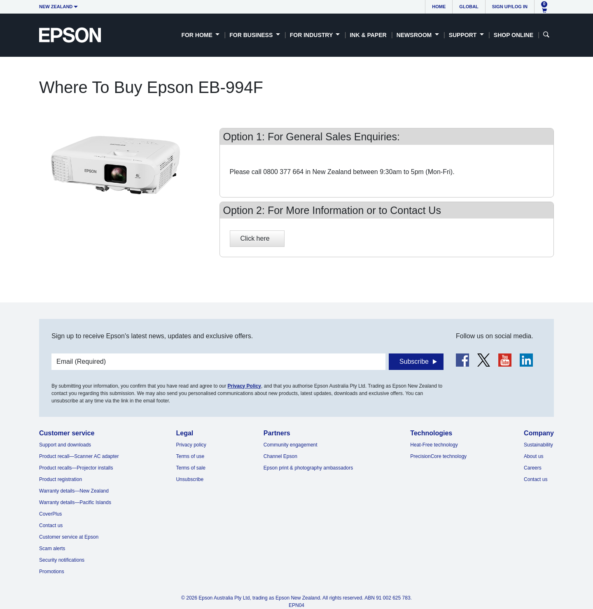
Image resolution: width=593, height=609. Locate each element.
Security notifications (61, 560)
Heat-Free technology (434, 445)
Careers (533, 468)
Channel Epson (280, 456)
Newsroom (415, 35)
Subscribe (414, 361)
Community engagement (291, 445)
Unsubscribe (189, 479)
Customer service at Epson (68, 537)
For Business (251, 35)
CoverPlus (50, 514)
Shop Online (513, 35)
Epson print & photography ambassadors (308, 468)
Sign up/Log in (510, 6)
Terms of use (190, 456)
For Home (197, 35)
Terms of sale (190, 468)
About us (533, 456)
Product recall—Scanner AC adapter (79, 456)
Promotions (51, 571)
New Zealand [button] (55, 6)
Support (464, 35)
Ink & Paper (368, 35)
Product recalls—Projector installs (76, 468)
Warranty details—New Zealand (74, 491)
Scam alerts (52, 548)
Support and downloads (65, 445)
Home (439, 6)
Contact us (51, 525)
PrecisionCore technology (438, 456)
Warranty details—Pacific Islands (75, 502)
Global (468, 6)
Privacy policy (191, 445)
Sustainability (538, 445)
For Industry (312, 35)
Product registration (60, 479)
